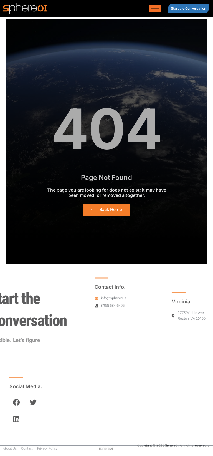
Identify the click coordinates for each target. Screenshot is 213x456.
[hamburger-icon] (155, 8)
